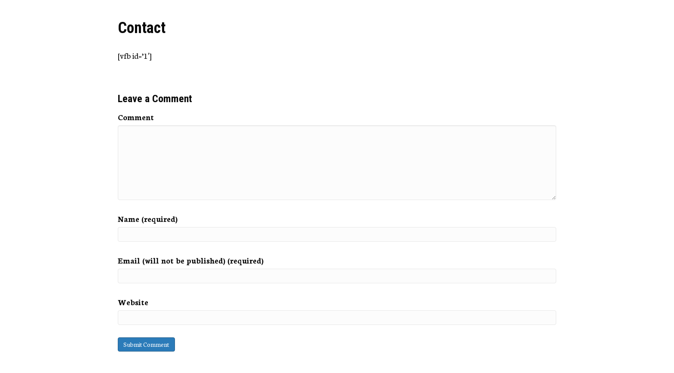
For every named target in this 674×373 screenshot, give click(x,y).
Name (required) (148, 218)
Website (133, 301)
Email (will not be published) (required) (190, 260)
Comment (136, 116)
